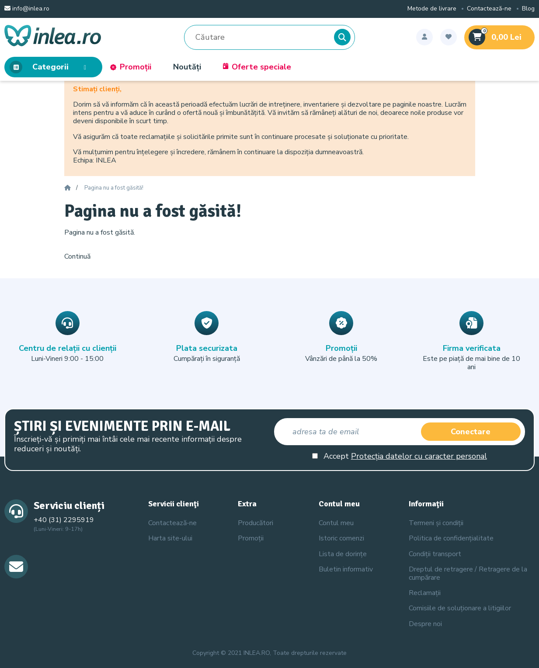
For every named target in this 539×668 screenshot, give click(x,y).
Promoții (130, 67)
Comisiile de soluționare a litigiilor (460, 608)
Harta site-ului (170, 538)
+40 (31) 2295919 (64, 520)
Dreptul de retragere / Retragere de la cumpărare (468, 573)
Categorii (50, 67)
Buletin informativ (346, 569)
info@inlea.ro (26, 9)
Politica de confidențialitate (451, 538)
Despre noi (425, 624)
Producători (255, 523)
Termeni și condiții (436, 523)
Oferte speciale (257, 67)
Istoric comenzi (341, 538)
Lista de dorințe (343, 554)
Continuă (77, 256)
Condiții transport (435, 554)
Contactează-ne (489, 9)
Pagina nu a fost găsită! (113, 188)
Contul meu (336, 523)
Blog (528, 9)
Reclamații (425, 593)
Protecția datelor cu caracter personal (419, 456)
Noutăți (187, 67)
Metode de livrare (431, 9)
